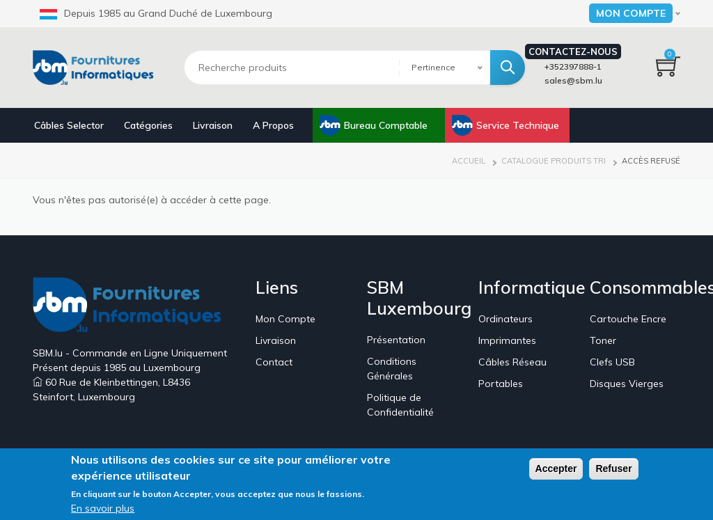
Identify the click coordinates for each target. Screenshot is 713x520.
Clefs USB (612, 362)
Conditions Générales (391, 368)
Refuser (613, 470)
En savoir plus (102, 510)
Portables (500, 383)
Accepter (556, 470)
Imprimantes (507, 340)
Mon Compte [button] (631, 13)
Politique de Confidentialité (400, 404)
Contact (274, 362)
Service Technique (517, 125)
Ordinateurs (505, 319)
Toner (603, 340)
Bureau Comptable (386, 125)
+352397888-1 (573, 66)
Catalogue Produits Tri (553, 161)
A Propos (273, 125)
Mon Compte (285, 319)
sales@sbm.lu (573, 80)
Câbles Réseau (512, 362)
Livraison (213, 125)
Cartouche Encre (628, 319)
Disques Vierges (627, 383)
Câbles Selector (69, 125)
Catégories (148, 125)
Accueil (468, 161)
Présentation (396, 339)
